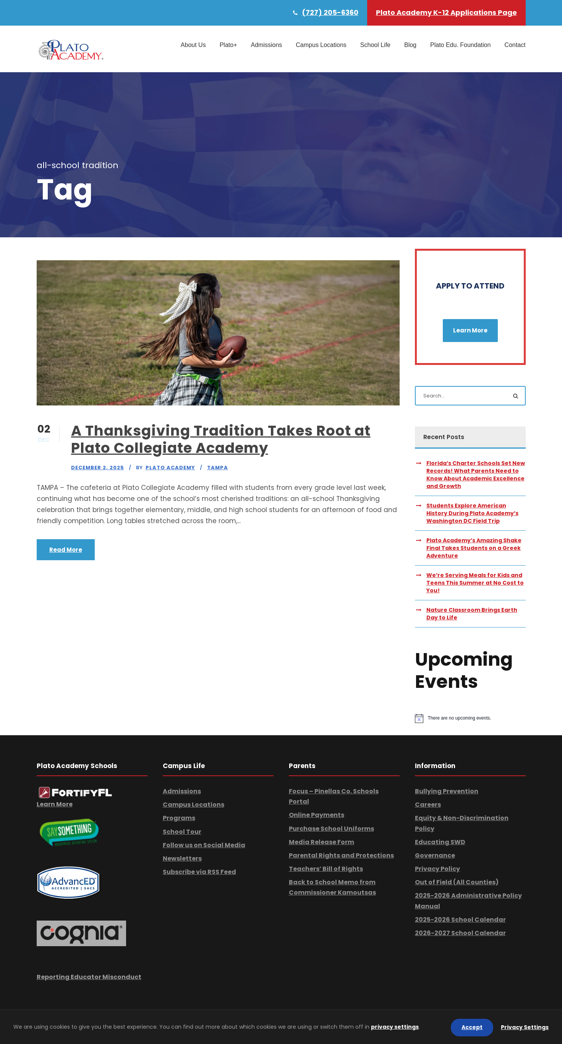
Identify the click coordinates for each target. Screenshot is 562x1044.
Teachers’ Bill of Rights (326, 868)
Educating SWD (440, 842)
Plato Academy (170, 467)
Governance (435, 855)
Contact (514, 45)
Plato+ (228, 45)
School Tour (182, 831)
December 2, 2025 (97, 467)
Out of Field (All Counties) (457, 882)
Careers (428, 804)
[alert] (470, 718)
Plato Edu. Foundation (460, 45)
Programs (179, 818)
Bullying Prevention (446, 791)
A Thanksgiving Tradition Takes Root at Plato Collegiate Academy (221, 439)
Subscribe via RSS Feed (199, 871)
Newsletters (182, 858)
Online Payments (316, 815)
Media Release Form (321, 842)
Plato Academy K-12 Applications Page (446, 12)
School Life (375, 45)
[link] (75, 792)
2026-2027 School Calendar (460, 933)
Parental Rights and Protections (341, 855)
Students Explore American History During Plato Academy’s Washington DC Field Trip (472, 513)
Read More (65, 550)
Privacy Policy (437, 868)
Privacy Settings (525, 1027)
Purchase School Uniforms (331, 828)
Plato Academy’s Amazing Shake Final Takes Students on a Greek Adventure (474, 548)
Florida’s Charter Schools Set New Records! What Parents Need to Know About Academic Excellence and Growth (475, 474)
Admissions (266, 45)
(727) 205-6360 (330, 12)
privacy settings (395, 1027)
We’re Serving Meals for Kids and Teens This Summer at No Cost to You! (475, 582)
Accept (472, 1027)
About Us (193, 45)
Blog (410, 45)
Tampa (217, 467)
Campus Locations (321, 45)
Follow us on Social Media (204, 845)
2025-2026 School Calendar (460, 919)
